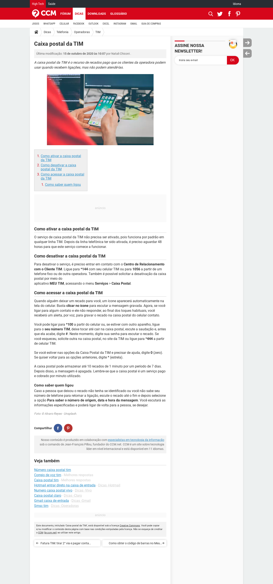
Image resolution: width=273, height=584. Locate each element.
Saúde (51, 4)
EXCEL (106, 23)
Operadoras (82, 32)
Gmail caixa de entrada (51, 501)
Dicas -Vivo (83, 490)
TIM (97, 32)
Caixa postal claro (47, 495)
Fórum (65, 13)
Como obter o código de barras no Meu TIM (134, 544)
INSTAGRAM (119, 23)
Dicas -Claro (73, 495)
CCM (40, 532)
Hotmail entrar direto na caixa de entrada (65, 485)
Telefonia (62, 32)
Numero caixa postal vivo (53, 490)
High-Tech (38, 4)
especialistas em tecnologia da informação (136, 440)
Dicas (79, 13)
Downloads (97, 13)
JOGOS (35, 23)
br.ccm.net (50, 532)
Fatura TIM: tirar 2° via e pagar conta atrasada (65, 544)
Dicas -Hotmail (109, 485)
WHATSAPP (49, 23)
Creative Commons (130, 525)
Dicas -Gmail (81, 501)
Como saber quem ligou (63, 185)
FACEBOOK (78, 23)
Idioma (237, 4)
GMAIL (133, 23)
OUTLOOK (94, 23)
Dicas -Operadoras (65, 506)
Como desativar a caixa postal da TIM (58, 167)
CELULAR (64, 23)
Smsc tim (41, 506)
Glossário (118, 13)
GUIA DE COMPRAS (151, 23)
